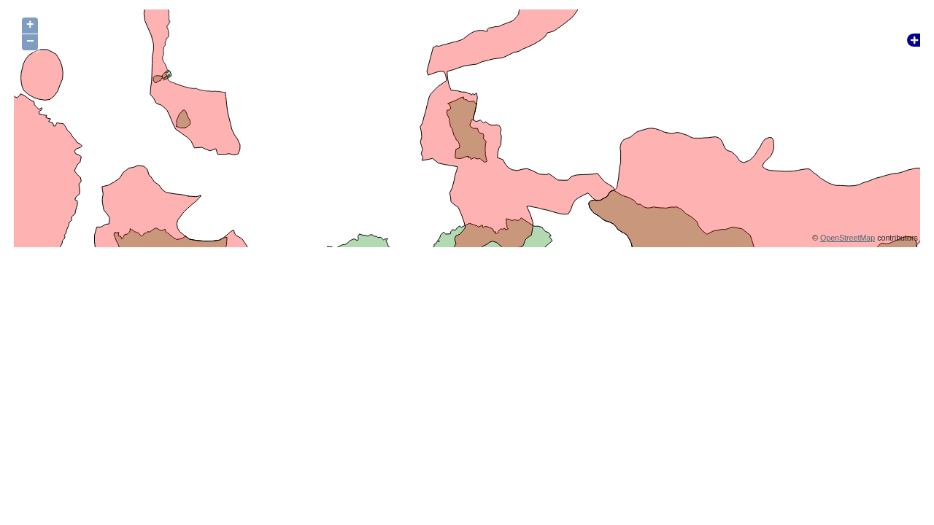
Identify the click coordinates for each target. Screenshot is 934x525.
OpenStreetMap (847, 237)
